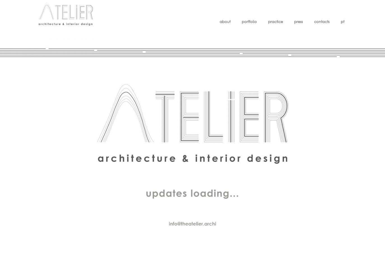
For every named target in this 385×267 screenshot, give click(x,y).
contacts (321, 21)
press (298, 21)
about (225, 21)
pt (342, 21)
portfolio (249, 21)
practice (275, 21)
